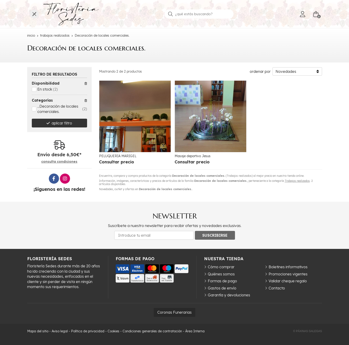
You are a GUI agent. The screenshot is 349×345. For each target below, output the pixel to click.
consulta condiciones (59, 162)
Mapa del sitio (37, 331)
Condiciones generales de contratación (152, 331)
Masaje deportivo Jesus (193, 156)
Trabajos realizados (297, 181)
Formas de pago (222, 281)
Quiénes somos (221, 274)
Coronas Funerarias (174, 312)
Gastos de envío (222, 288)
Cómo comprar (221, 267)
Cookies (113, 331)
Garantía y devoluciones (229, 295)
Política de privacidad (87, 331)
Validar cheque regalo (288, 281)
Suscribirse (215, 235)
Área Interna (195, 331)
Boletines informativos (288, 267)
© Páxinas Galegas (307, 331)
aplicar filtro (62, 123)
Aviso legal (60, 331)
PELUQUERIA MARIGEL (117, 156)
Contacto (277, 288)
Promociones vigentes (288, 274)
